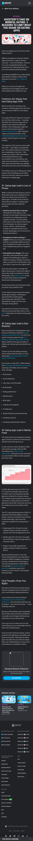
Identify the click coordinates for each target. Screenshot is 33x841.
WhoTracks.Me (5, 741)
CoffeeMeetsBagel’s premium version (15, 136)
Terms (10, 831)
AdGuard (3, 760)
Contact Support (21, 762)
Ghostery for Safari (23, 741)
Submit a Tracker (22, 766)
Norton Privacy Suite (6, 771)
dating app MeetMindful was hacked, (18, 365)
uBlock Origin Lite (5, 785)
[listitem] (9, 705)
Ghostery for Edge (23, 748)
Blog (2, 813)
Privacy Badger (5, 778)
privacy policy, (19, 275)
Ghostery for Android (23, 752)
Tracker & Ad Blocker (7, 734)
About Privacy (21, 776)
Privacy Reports (6, 799)
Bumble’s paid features (10, 131)
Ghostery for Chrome (23, 734)
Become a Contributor (6, 802)
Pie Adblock (4, 774)
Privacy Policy (16, 831)
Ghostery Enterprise (6, 806)
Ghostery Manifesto (6, 796)
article (4, 313)
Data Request (21, 769)
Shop (2, 809)
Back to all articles (10, 9)
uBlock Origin (4, 781)
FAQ (19, 759)
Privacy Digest (5, 745)
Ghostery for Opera (23, 745)
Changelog (4, 816)
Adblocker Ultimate (5, 767)
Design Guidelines (22, 773)
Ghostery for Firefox (23, 738)
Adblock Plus (4, 764)
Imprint (22, 831)
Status (2, 792)
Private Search (5, 738)
